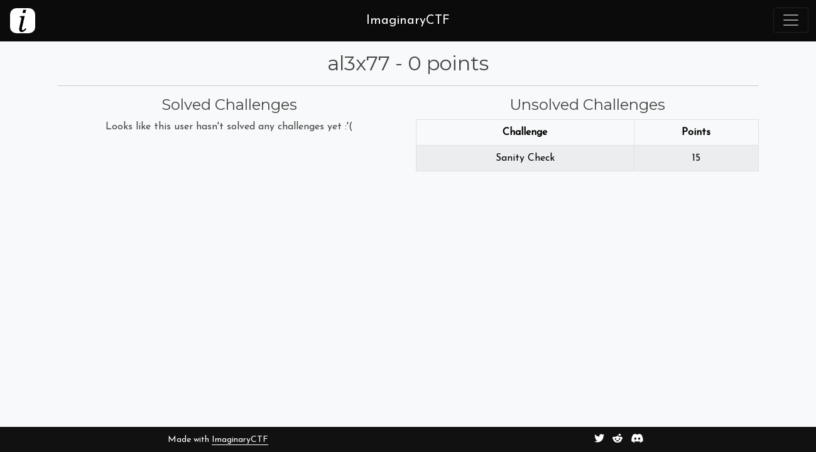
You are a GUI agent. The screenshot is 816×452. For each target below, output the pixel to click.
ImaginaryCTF (240, 439)
